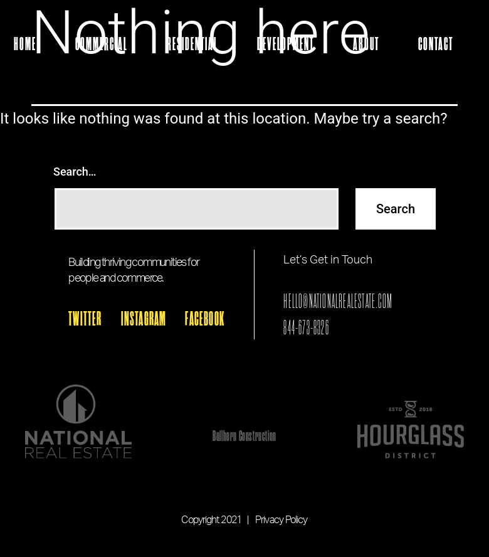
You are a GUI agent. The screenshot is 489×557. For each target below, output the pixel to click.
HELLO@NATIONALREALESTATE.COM (337, 301)
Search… (75, 171)
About (366, 44)
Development (285, 44)
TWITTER (85, 319)
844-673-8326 (306, 328)
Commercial (101, 44)
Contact (435, 44)
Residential (192, 44)
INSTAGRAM (144, 319)
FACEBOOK (204, 319)
